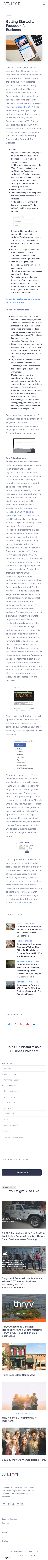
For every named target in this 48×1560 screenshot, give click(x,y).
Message (6, 1131)
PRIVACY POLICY (33, 1551)
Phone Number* (9, 1097)
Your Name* (7, 1063)
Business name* (9, 1074)
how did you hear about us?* (16, 1159)
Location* (7, 1108)
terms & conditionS (18, 1551)
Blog (4, 1537)
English (7, 1558)
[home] (12, 4)
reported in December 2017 (19, 107)
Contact (5, 1541)
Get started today (23, 902)
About (4, 1533)
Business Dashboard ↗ (11, 1519)
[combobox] (9, 1557)
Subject (6, 1119)
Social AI (5, 1523)
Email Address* (9, 1086)
